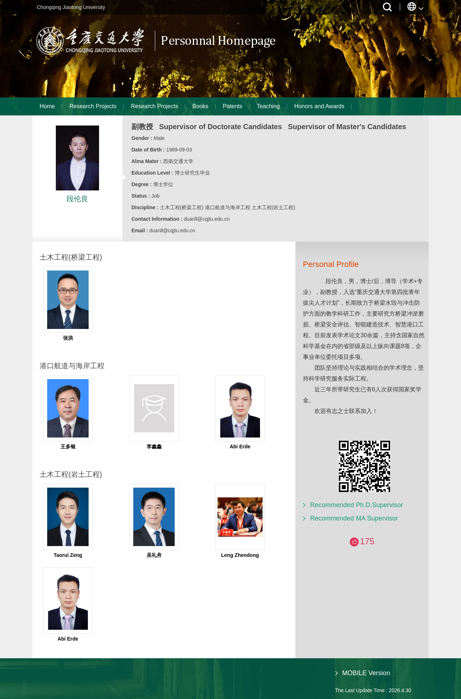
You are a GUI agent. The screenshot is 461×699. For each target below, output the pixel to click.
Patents (232, 106)
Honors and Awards (319, 106)
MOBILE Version (366, 673)
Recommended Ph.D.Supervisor (356, 505)
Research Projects (93, 106)
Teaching (268, 106)
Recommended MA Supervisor (354, 518)
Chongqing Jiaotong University (71, 7)
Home (47, 106)
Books (200, 106)
